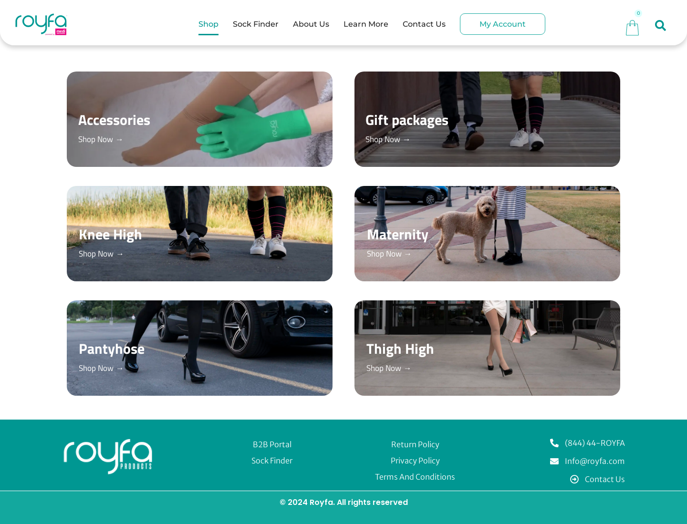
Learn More (366, 24)
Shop (208, 24)
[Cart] (632, 26)
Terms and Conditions (415, 477)
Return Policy (415, 444)
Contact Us (424, 24)
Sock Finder (256, 24)
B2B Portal (272, 444)
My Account (502, 24)
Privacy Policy (415, 460)
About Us (311, 24)
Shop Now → (102, 139)
